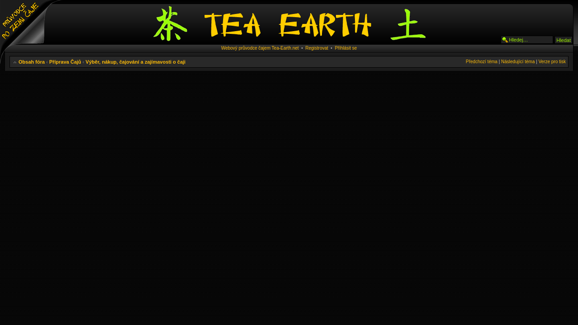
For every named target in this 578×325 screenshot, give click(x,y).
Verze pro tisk (552, 61)
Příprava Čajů (65, 62)
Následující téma (518, 61)
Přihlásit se (346, 48)
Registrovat (316, 48)
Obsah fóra (32, 62)
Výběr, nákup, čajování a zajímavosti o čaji (136, 62)
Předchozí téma (482, 61)
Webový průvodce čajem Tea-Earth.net (260, 48)
